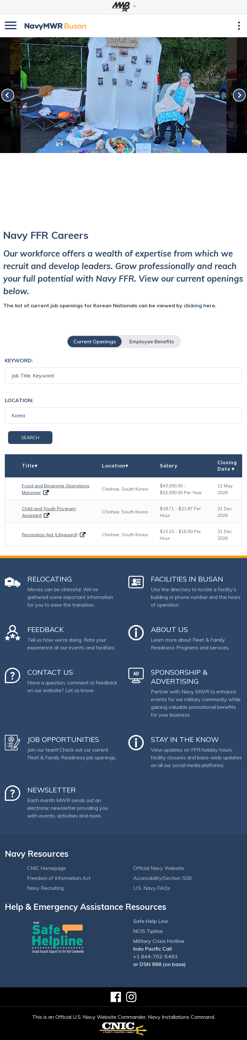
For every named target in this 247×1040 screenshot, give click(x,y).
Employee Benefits (151, 341)
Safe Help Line (150, 921)
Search (30, 437)
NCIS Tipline (148, 931)
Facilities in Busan (187, 578)
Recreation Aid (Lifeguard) (50, 535)
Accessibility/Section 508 (162, 878)
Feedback (45, 629)
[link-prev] (7, 95)
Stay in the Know (185, 739)
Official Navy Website (158, 868)
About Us (169, 629)
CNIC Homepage (46, 868)
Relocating (49, 578)
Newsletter (51, 789)
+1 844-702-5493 (155, 956)
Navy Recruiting (45, 888)
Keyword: (19, 360)
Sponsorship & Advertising (179, 677)
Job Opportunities (63, 739)
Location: (19, 400)
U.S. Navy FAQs (151, 888)
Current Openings (94, 341)
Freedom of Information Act (59, 878)
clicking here (199, 305)
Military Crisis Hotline (158, 941)
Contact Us (50, 672)
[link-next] (239, 95)
